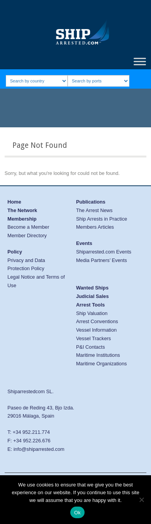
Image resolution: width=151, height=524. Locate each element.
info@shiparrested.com (39, 449)
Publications (90, 202)
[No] (141, 499)
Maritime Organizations (101, 363)
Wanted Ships (92, 288)
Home (14, 202)
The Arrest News (94, 210)
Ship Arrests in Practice (101, 219)
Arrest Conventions (97, 321)
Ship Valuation (92, 313)
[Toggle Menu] (140, 61)
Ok (77, 512)
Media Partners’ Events (101, 260)
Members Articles (95, 227)
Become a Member (28, 227)
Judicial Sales (92, 296)
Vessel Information (96, 330)
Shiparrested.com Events (103, 252)
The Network (22, 210)
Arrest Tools (90, 305)
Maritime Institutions (98, 355)
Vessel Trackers (93, 338)
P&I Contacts (90, 347)
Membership (21, 219)
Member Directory (27, 235)
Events (84, 243)
